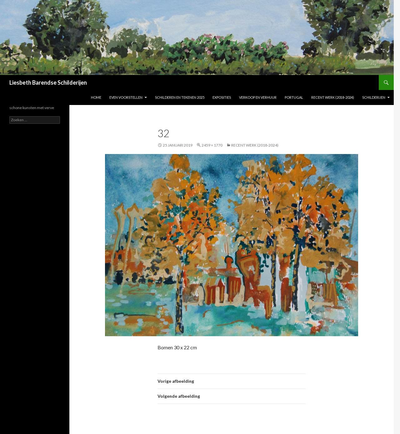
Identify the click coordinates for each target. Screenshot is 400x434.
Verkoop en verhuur (258, 97)
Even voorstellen (125, 97)
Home (96, 97)
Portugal (294, 97)
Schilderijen (373, 97)
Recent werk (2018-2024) (332, 97)
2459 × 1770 (212, 145)
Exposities (221, 97)
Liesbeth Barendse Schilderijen (48, 82)
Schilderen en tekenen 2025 (179, 97)
